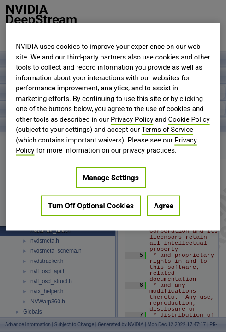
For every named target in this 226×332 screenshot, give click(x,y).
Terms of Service (167, 129)
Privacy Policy (132, 119)
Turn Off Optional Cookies (91, 205)
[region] (113, 127)
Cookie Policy (189, 119)
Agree (163, 205)
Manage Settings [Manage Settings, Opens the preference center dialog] (111, 177)
